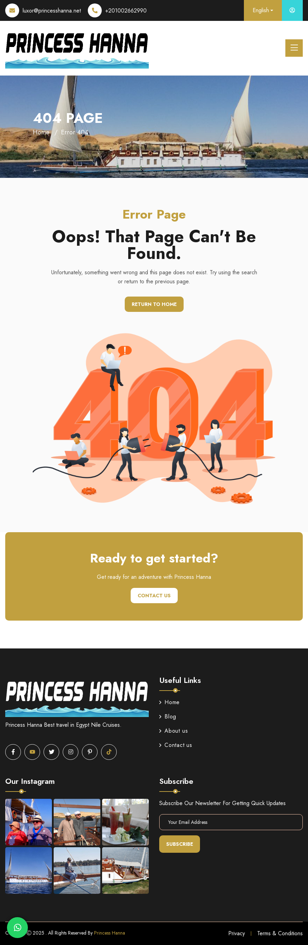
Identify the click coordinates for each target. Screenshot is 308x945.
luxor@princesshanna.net (52, 11)
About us (173, 731)
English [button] (261, 10)
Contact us (154, 595)
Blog (167, 716)
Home (41, 132)
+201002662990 (126, 11)
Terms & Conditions (280, 933)
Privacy (236, 933)
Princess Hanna (109, 932)
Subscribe (179, 844)
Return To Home (154, 304)
